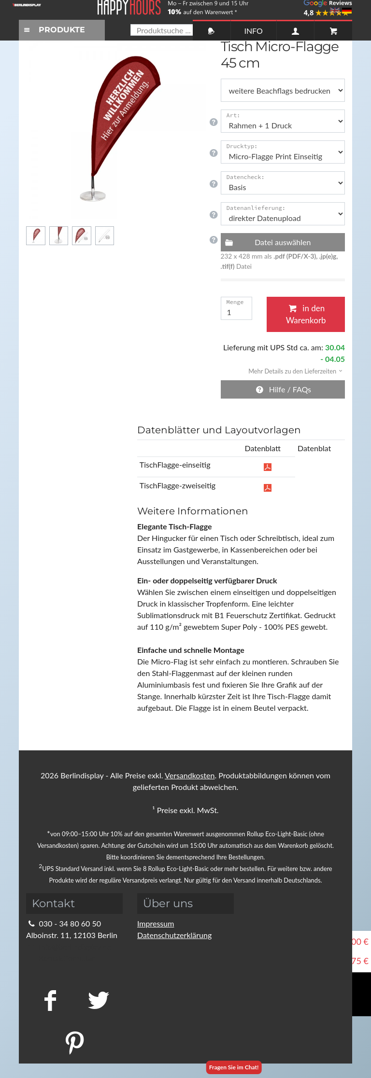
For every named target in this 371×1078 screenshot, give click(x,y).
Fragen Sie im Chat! (234, 1067)
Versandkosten (189, 775)
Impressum (155, 923)
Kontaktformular (60, 958)
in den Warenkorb (306, 314)
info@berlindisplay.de (68, 946)
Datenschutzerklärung (174, 935)
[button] (292, 370)
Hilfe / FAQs (282, 389)
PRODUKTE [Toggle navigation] (53, 29)
